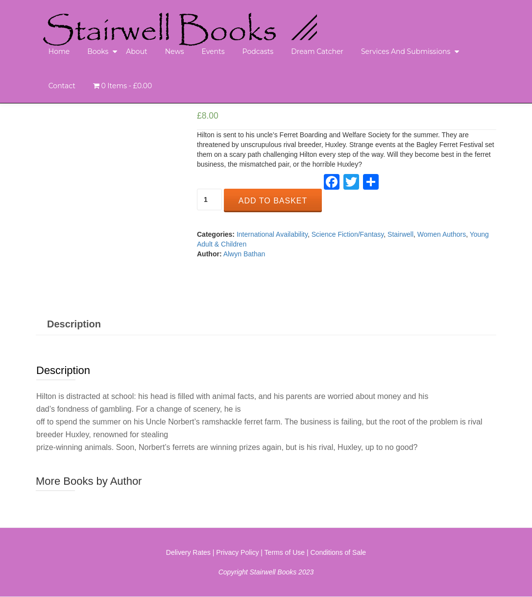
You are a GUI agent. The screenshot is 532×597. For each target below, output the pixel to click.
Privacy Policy (237, 552)
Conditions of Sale (338, 552)
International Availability (272, 234)
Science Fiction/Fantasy (348, 234)
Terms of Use (285, 552)
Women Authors (441, 234)
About (136, 51)
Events (212, 51)
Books (97, 51)
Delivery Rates (188, 552)
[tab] (74, 324)
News (174, 51)
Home (59, 51)
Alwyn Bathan (244, 254)
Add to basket (273, 201)
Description (74, 324)
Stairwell (400, 234)
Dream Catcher (317, 51)
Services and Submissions (405, 51)
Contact (61, 85)
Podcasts (258, 51)
